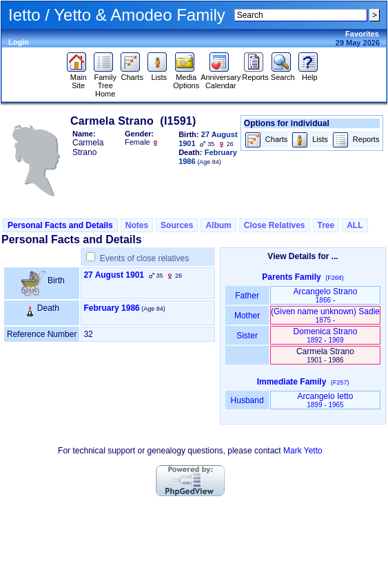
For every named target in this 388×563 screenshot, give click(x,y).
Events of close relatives (144, 258)
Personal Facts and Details (60, 225)
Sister (247, 335)
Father (247, 295)
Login (18, 42)
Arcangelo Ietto (326, 400)
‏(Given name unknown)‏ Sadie (325, 315)
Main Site (78, 78)
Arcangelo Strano (326, 295)
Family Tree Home (105, 82)
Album (218, 225)
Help (310, 73)
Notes (136, 225)
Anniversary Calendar (221, 78)
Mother (247, 315)
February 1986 (111, 308)
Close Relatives (274, 225)
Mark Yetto (303, 450)
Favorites (362, 34)
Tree (326, 225)
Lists (159, 73)
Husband (247, 400)
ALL (355, 225)
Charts (132, 73)
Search (283, 73)
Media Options (186, 78)
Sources (177, 225)
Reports (255, 73)
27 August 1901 (113, 275)
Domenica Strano (326, 335)
